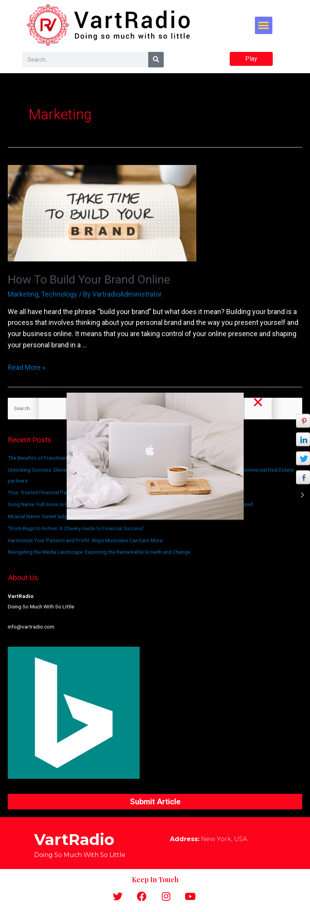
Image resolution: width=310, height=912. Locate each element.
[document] (155, 456)
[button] (258, 402)
